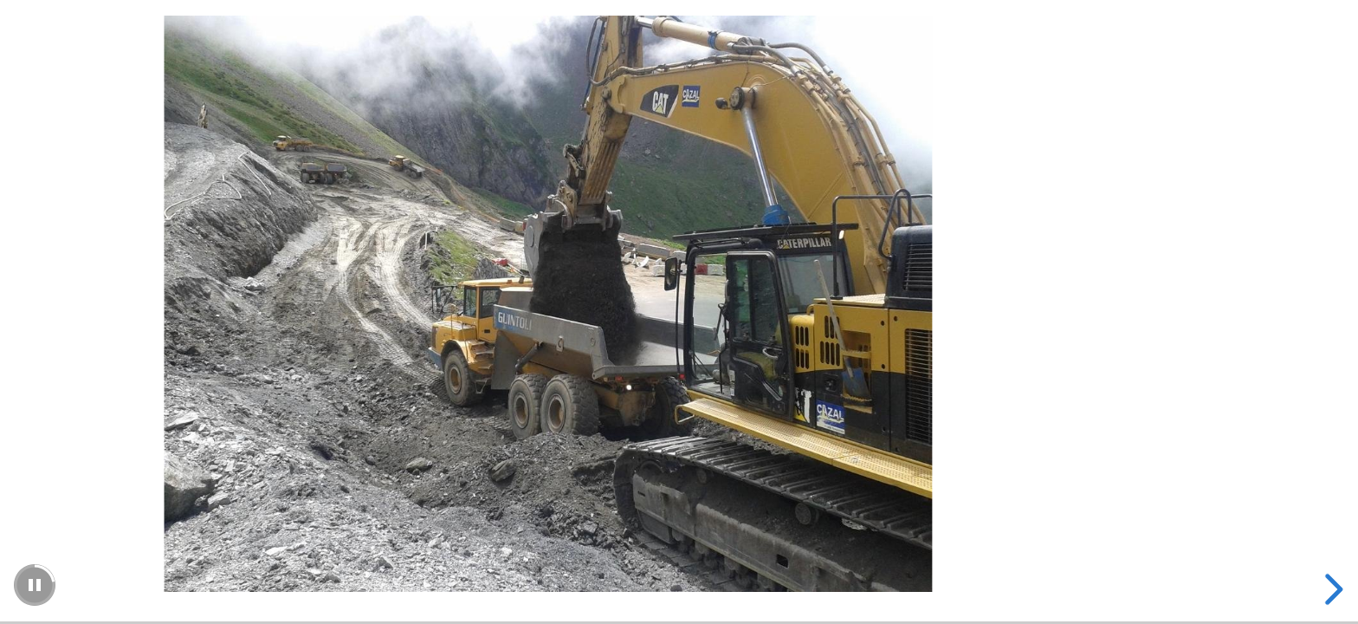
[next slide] (1331, 589)
